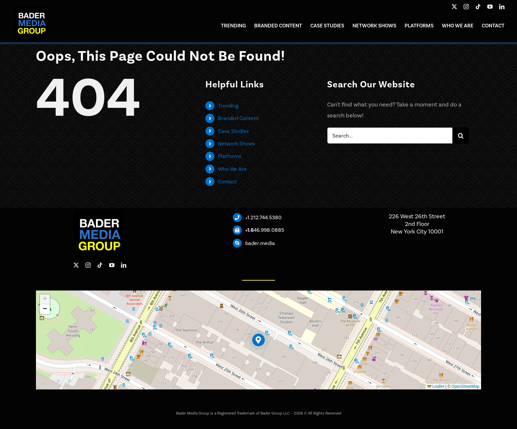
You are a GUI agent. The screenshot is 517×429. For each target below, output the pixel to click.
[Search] (460, 135)
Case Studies (233, 131)
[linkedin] (501, 6)
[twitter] (454, 6)
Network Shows (236, 143)
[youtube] (490, 6)
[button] (258, 340)
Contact (227, 181)
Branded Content (238, 118)
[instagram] (466, 6)
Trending (228, 106)
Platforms (229, 156)
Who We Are (232, 169)
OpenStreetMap (465, 386)
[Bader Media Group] (31, 9)
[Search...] (389, 135)
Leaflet (435, 386)
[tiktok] (478, 6)
